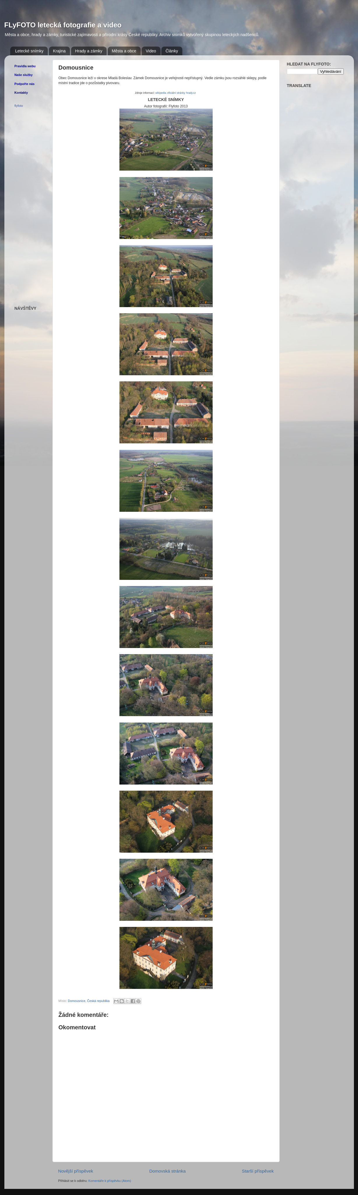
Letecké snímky (29, 51)
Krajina (59, 51)
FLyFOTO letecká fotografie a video (63, 25)
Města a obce (124, 51)
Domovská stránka (167, 1171)
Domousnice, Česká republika (89, 1001)
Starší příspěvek (258, 1171)
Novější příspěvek (75, 1171)
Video (151, 51)
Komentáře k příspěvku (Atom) (109, 1180)
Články (171, 51)
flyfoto (19, 105)
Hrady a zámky (88, 51)
